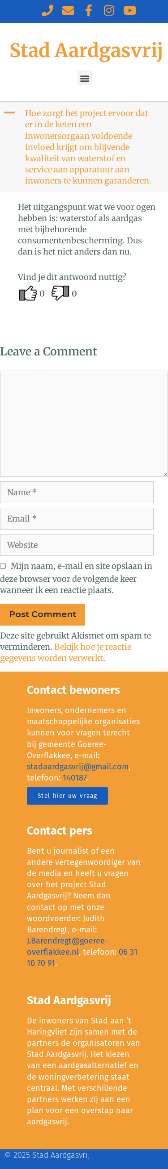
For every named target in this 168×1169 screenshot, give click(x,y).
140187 (74, 778)
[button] (85, 78)
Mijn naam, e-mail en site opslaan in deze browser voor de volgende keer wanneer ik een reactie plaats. (76, 578)
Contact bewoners (73, 690)
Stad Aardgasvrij (86, 50)
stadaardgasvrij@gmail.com (78, 767)
